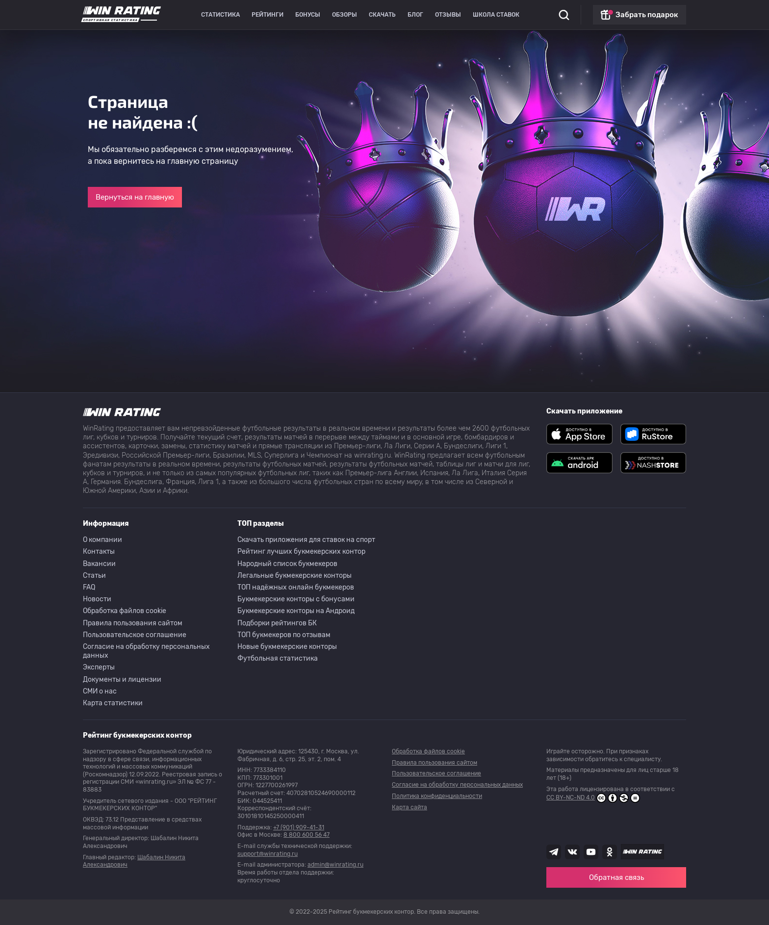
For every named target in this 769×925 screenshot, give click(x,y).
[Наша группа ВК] (572, 852)
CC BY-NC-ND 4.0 (593, 798)
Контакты (99, 551)
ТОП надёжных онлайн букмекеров (295, 587)
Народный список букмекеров (287, 564)
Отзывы (448, 14)
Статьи (94, 575)
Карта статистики (113, 703)
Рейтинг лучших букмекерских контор (301, 551)
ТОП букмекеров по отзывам (284, 635)
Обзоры (344, 14)
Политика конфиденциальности (437, 796)
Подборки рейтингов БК (277, 623)
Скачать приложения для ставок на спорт (306, 540)
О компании (102, 540)
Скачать (382, 14)
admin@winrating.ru (335, 864)
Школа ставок (496, 14)
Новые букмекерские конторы (287, 646)
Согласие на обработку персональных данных (146, 651)
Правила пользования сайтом (132, 623)
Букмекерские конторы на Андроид (296, 611)
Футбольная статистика (277, 658)
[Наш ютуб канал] (591, 852)
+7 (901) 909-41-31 (298, 827)
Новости (97, 599)
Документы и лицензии (122, 679)
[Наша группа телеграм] (553, 852)
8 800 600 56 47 (306, 834)
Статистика (220, 14)
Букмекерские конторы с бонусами (296, 599)
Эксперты (99, 667)
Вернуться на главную (135, 197)
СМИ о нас (100, 691)
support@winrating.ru (267, 853)
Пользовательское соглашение (134, 635)
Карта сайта (409, 807)
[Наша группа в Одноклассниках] (609, 852)
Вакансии (99, 564)
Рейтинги (267, 14)
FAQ (89, 587)
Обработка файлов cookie (124, 611)
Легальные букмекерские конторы (294, 575)
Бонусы (307, 14)
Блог (415, 14)
